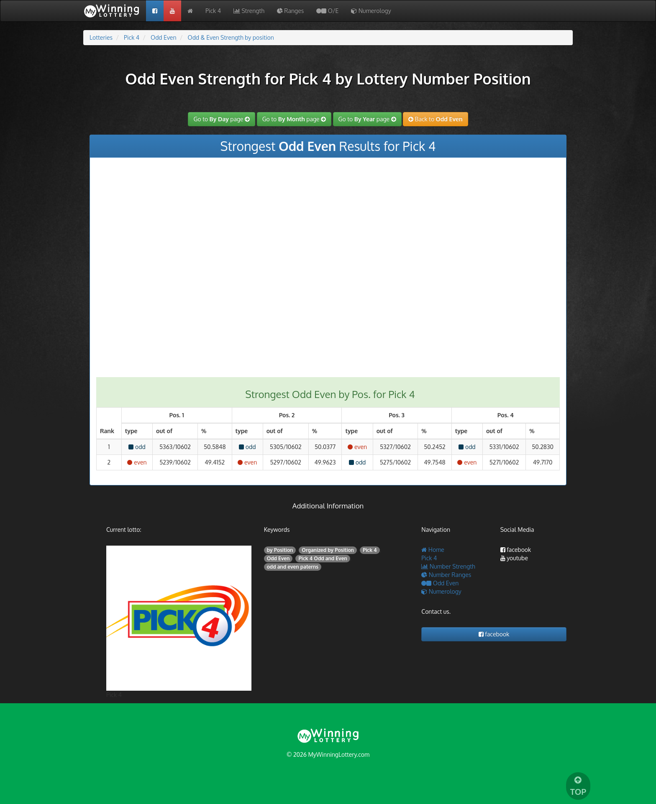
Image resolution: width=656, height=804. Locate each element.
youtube (514, 558)
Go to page (221, 119)
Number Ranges (446, 574)
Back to (435, 119)
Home (432, 549)
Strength (248, 10)
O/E (327, 10)
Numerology (371, 10)
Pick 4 (213, 10)
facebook (515, 549)
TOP (578, 786)
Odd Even (440, 583)
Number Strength (448, 566)
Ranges (290, 10)
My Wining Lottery (114, 10)
